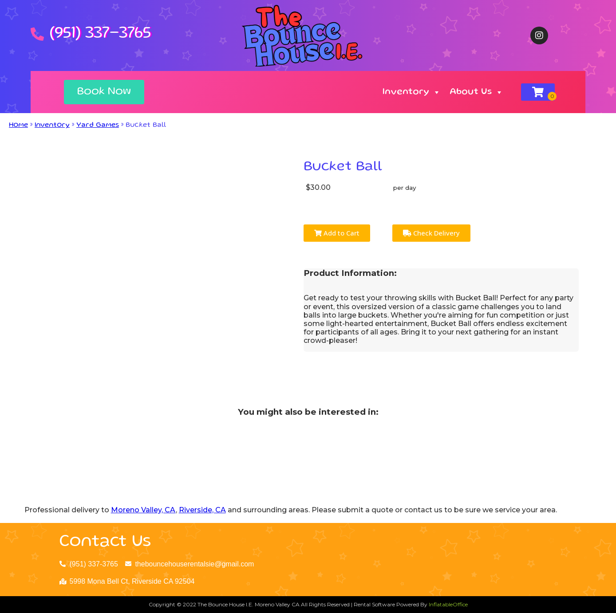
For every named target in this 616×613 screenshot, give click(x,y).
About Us (476, 92)
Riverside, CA (202, 510)
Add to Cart (336, 232)
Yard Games (97, 125)
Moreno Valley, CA (143, 510)
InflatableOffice (448, 604)
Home (18, 125)
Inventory (412, 92)
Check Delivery (431, 232)
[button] (104, 92)
